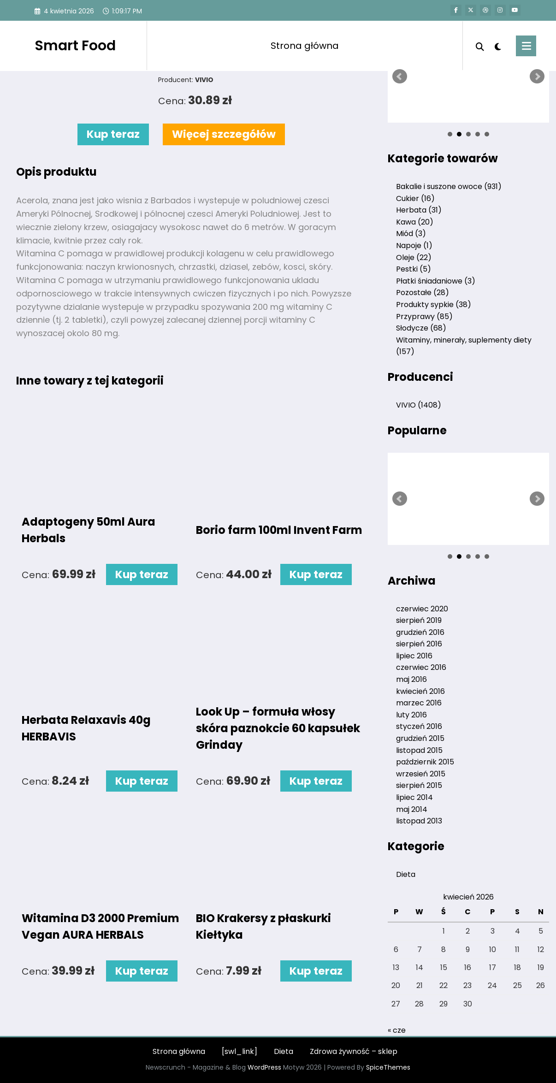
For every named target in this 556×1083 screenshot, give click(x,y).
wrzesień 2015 (420, 774)
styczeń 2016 (419, 726)
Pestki (413, 269)
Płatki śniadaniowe (435, 281)
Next (537, 76)
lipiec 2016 (414, 656)
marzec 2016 (419, 703)
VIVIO (418, 405)
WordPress (264, 1067)
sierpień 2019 (419, 620)
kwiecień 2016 (420, 691)
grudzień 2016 (420, 632)
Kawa (414, 222)
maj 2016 (411, 679)
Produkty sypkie (433, 304)
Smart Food (75, 45)
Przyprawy (424, 316)
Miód (411, 233)
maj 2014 (411, 809)
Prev (399, 76)
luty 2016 (411, 715)
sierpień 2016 (419, 644)
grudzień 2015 (420, 738)
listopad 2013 (419, 821)
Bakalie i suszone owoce (449, 186)
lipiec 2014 (414, 797)
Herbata (419, 210)
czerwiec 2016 (421, 667)
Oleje (414, 257)
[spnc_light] (498, 45)
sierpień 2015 (419, 785)
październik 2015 (425, 762)
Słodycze (421, 328)
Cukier (415, 198)
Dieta (405, 874)
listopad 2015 (419, 750)
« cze (397, 1030)
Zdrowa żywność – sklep (353, 1051)
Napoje (414, 245)
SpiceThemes (388, 1067)
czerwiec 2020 (422, 609)
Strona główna (305, 45)
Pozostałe (422, 292)
